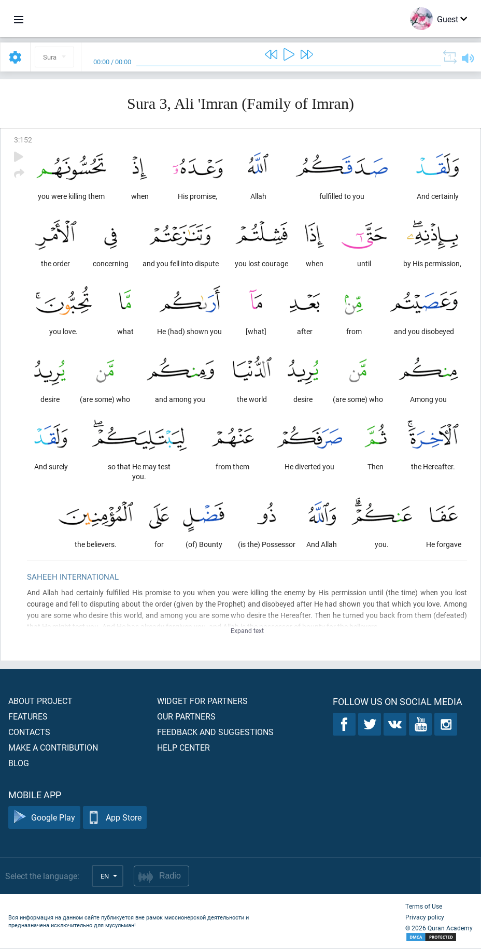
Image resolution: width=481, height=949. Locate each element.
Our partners (186, 717)
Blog (18, 763)
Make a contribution (53, 748)
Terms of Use (423, 907)
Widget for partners (202, 701)
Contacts (29, 732)
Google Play (44, 819)
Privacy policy (424, 918)
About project (40, 701)
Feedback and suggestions (215, 732)
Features (28, 717)
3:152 (23, 140)
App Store (115, 819)
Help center (183, 748)
